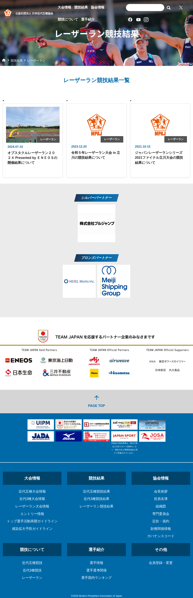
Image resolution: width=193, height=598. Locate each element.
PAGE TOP (96, 401)
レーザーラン (32, 578)
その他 (161, 549)
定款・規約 (160, 521)
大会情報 (64, 7)
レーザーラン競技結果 (96, 506)
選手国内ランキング (96, 578)
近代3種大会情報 (32, 499)
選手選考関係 (96, 570)
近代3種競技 (32, 570)
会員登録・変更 (161, 563)
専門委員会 (160, 514)
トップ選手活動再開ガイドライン (32, 521)
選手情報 (96, 563)
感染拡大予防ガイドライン (32, 529)
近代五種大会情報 (32, 491)
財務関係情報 (161, 529)
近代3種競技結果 (96, 499)
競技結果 (81, 7)
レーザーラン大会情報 (32, 506)
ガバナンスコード (160, 536)
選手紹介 (88, 19)
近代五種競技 (32, 563)
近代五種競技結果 (96, 491)
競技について (68, 19)
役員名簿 (161, 499)
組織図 (161, 506)
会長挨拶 (161, 491)
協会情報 (97, 7)
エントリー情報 (32, 514)
